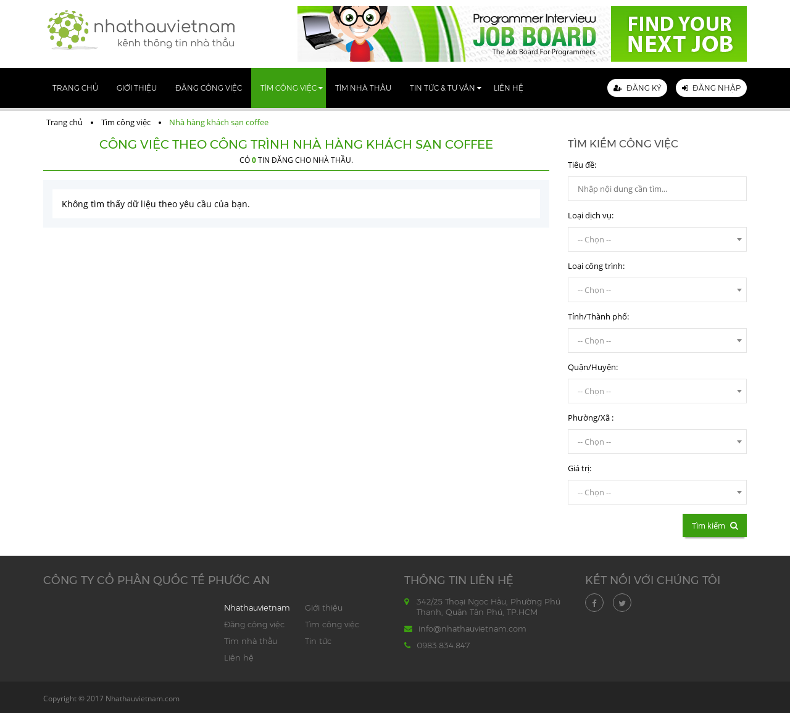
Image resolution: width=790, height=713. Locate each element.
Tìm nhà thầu (363, 88)
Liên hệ (508, 88)
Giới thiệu (137, 88)
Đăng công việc (208, 88)
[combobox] (657, 239)
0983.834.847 (443, 645)
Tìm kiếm (715, 525)
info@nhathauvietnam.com (472, 628)
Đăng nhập (711, 88)
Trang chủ (75, 88)
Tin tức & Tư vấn (442, 88)
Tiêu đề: (582, 164)
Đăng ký (637, 88)
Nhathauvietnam (257, 607)
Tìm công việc (288, 88)
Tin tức (318, 641)
